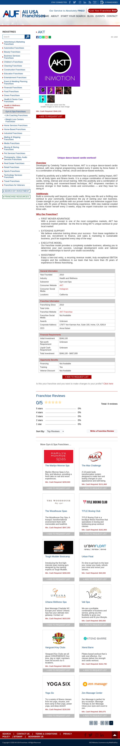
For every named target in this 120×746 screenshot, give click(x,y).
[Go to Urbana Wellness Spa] (58, 593)
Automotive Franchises (14, 48)
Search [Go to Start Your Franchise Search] (6, 734)
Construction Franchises (14, 70)
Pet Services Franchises (14, 153)
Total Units (44, 308)
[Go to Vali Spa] (95, 593)
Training (43, 367)
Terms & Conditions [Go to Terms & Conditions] (46, 734)
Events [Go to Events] (100, 16)
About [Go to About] (55, 16)
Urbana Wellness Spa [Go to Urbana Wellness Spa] (56, 602)
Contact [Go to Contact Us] (112, 16)
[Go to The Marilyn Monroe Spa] (58, 456)
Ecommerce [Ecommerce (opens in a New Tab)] (103, 742)
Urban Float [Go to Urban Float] (87, 556)
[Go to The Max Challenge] (95, 456)
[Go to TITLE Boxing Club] (95, 502)
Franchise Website (48, 312)
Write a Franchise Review (102, 431)
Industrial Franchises (13, 133)
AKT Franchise (66, 312)
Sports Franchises (12, 171)
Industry (43, 278)
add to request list (59, 488)
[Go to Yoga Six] (58, 684)
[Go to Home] (23, 18)
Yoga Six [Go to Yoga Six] (49, 693)
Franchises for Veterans (14, 185)
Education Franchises (13, 74)
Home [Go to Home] (45, 16)
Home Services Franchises (15, 125)
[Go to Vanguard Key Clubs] (58, 638)
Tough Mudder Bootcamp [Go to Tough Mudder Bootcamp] (57, 556)
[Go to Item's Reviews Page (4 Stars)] (58, 412)
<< (91, 723)
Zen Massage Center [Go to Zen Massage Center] (92, 693)
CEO (42, 328)
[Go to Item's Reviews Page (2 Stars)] (58, 420)
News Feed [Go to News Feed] (90, 2)
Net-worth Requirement (45, 343)
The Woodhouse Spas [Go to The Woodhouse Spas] (56, 511)
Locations (44, 295)
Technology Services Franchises (13, 176)
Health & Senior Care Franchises (13, 100)
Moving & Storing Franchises (11, 148)
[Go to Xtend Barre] (95, 638)
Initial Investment (47, 338)
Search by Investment (17, 191)
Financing (44, 364)
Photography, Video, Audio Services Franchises (15, 158)
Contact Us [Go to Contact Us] (23, 734)
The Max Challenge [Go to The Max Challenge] (91, 465)
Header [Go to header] (115, 735)
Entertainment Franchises (15, 78)
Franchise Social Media (47, 316)
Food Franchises (11, 91)
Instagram (64, 289)
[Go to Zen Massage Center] (95, 684)
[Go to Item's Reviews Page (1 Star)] (58, 424)
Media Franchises (11, 143)
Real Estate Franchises (14, 163)
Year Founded (46, 275)
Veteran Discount (47, 371)
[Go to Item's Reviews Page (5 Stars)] (58, 408)
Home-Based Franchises (15, 129)
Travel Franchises (12, 181)
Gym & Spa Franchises (16, 112)
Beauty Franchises (12, 52)
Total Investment (47, 353)
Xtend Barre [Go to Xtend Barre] (88, 647)
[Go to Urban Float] (95, 547)
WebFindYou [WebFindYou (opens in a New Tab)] (113, 742)
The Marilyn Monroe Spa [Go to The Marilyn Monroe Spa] (57, 465)
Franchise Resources (17, 197)
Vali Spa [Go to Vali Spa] (86, 602)
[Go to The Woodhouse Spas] (58, 502)
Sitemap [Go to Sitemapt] (18, 737)
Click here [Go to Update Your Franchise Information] (108, 383)
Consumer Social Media (47, 290)
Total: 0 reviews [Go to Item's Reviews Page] (109, 404)
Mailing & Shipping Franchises (12, 138)
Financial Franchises (13, 88)
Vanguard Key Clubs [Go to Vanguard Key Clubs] (55, 647)
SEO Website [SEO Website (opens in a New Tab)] (93, 742)
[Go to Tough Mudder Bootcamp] (58, 547)
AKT (61, 285)
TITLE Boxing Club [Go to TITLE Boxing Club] (91, 511)
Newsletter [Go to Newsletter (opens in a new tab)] (95, 2)
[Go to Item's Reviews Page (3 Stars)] (58, 416)
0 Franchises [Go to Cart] (111, 2)
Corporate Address (48, 325)
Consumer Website (48, 285)
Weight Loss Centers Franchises (15, 120)
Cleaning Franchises (13, 66)
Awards (43, 321)
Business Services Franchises (12, 57)
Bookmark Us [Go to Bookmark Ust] (35, 737)
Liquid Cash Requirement (45, 349)
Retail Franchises (11, 167)
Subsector (44, 282)
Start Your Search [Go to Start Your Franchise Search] (73, 16)
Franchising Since (48, 305)
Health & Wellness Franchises (12, 106)
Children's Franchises (13, 62)
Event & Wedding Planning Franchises (15, 82)
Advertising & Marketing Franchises (14, 43)
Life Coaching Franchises (17, 115)
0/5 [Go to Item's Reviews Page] (39, 402)
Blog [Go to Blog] (90, 16)
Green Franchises (12, 95)
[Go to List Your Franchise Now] (103, 11)
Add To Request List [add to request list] (51, 116)
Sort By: (40, 431)
